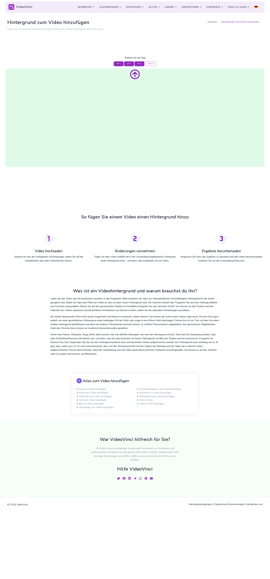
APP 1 (118, 64)
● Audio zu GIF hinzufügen (150, 403)
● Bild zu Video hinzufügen (90, 403)
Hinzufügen (133, 7)
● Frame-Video (145, 400)
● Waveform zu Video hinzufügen (154, 392)
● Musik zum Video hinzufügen (92, 392)
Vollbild (150, 64)
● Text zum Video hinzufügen (92, 400)
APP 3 (139, 64)
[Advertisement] (135, 40)
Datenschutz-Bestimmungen (229, 504)
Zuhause (212, 22)
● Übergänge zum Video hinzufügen (95, 407)
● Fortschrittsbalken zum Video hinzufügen (159, 389)
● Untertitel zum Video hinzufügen (94, 396)
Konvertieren (190, 7)
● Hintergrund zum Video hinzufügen (156, 396)
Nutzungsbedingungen (200, 504)
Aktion (152, 7)
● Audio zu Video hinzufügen (91, 389)
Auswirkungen (109, 7)
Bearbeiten (85, 7)
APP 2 (129, 64)
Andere (169, 7)
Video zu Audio (237, 7)
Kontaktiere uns (254, 504)
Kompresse (213, 7)
